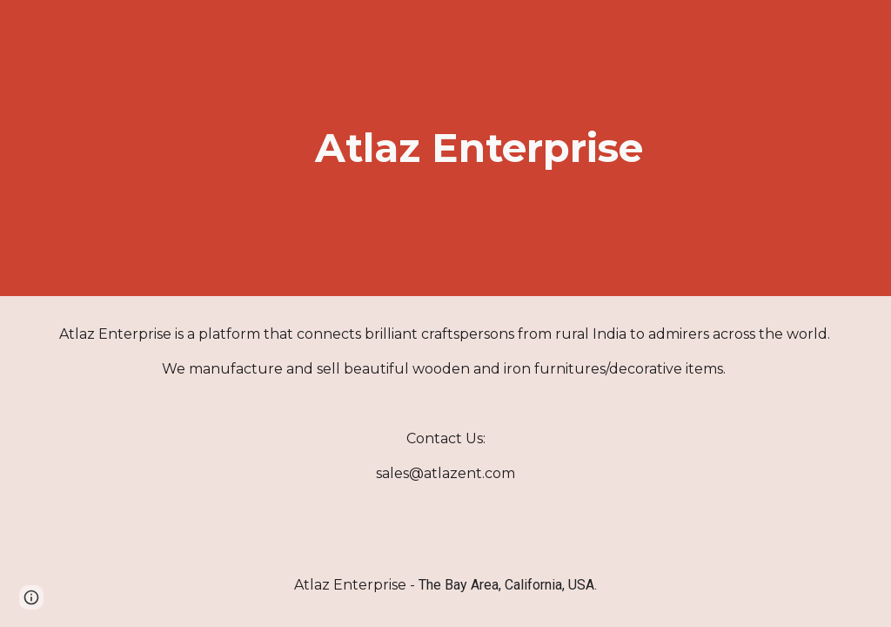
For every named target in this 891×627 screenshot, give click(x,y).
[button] (31, 597)
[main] (479, 148)
